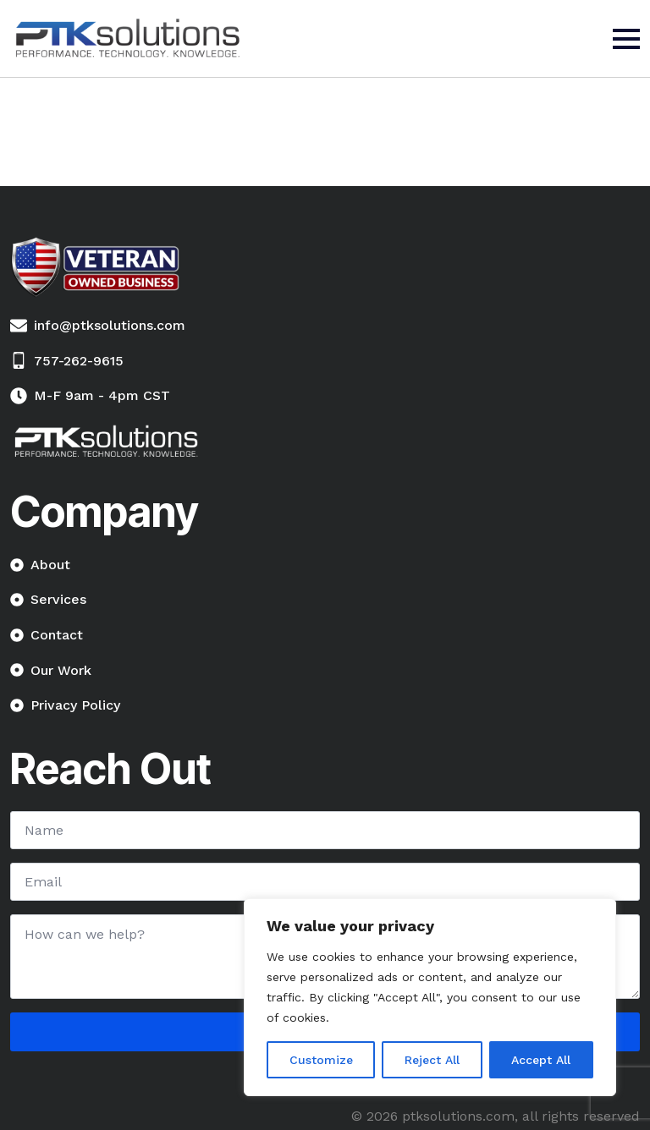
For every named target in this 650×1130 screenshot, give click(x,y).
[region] (430, 997)
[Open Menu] (626, 38)
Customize (321, 1060)
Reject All (432, 1060)
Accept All (540, 1060)
